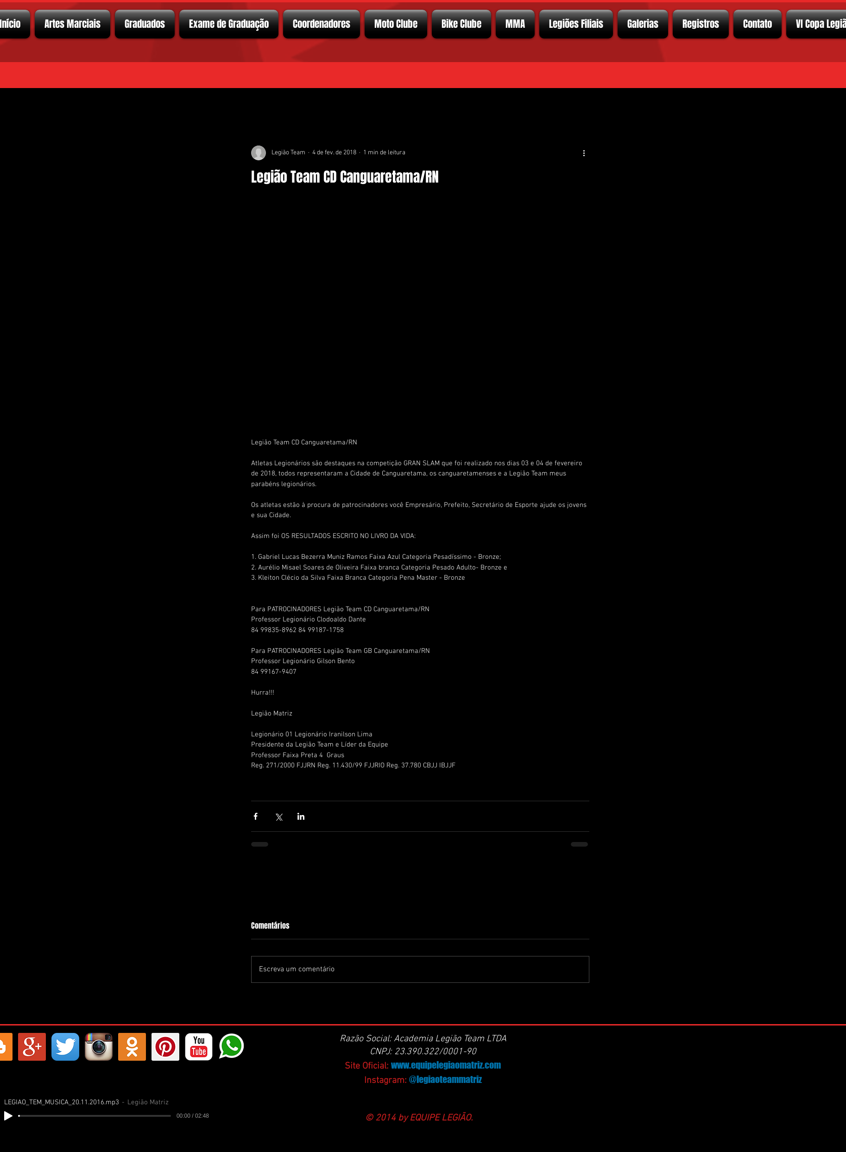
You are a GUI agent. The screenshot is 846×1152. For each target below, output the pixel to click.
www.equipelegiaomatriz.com (446, 1064)
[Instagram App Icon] (99, 1047)
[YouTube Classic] (199, 1047)
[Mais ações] (583, 152)
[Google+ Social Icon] (32, 1047)
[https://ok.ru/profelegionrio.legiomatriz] (132, 1047)
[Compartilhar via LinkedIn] (301, 816)
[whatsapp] (232, 1047)
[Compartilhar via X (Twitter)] (278, 816)
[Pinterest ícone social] (165, 1047)
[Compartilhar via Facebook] (255, 816)
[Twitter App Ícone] (65, 1047)
